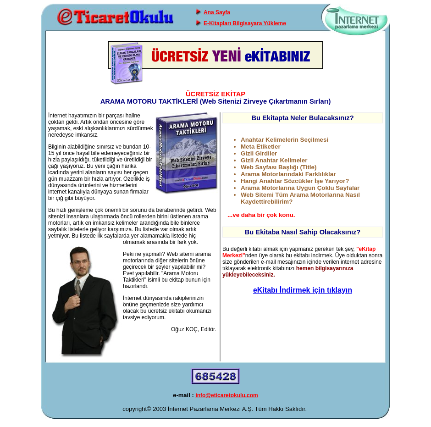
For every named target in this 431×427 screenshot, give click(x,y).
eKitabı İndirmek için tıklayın (302, 290)
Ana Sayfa (217, 12)
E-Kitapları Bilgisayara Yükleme (245, 23)
